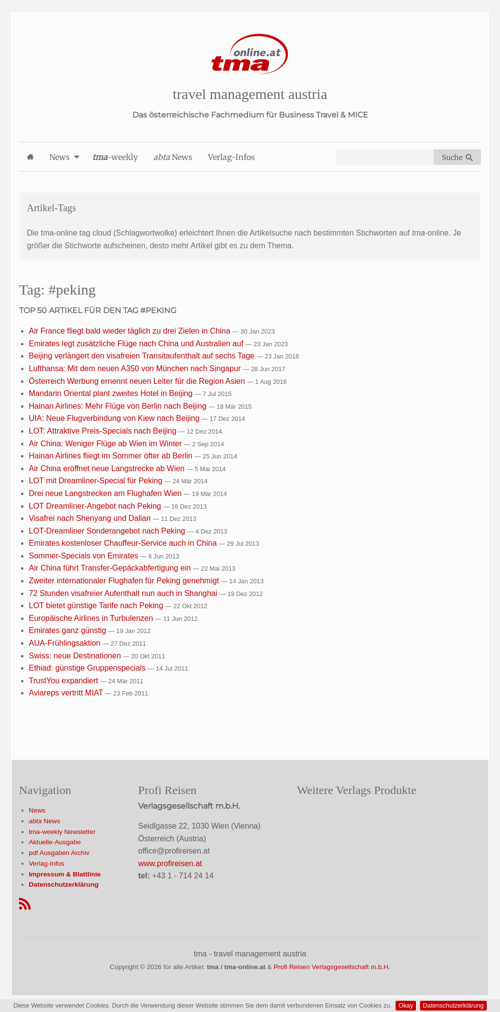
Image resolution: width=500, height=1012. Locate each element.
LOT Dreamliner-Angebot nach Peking (96, 506)
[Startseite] (250, 54)
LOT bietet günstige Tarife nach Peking (97, 605)
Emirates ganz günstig (68, 630)
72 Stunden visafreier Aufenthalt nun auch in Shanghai (124, 593)
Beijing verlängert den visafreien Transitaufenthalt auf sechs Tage (143, 356)
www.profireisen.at (170, 863)
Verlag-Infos (46, 863)
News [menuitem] (59, 157)
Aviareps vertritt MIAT (67, 693)
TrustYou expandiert (64, 680)
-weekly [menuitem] (115, 157)
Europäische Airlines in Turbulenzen (92, 618)
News (37, 810)
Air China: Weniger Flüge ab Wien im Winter (106, 443)
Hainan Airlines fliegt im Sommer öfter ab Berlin (112, 456)
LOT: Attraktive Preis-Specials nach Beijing (104, 431)
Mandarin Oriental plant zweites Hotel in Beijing (112, 393)
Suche (457, 157)
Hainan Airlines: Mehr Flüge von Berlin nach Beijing (118, 406)
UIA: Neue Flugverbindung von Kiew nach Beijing (115, 418)
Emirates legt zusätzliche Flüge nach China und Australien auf (137, 343)
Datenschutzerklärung (453, 1005)
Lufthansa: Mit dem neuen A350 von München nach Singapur (136, 368)
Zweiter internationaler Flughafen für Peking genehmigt (125, 580)
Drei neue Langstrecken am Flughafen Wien (106, 493)
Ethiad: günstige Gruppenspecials (88, 668)
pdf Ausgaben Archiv (59, 852)
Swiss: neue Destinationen (76, 656)
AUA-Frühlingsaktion (66, 643)
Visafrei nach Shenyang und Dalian (91, 518)
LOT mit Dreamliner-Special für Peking (97, 480)
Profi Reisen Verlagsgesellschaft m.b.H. (331, 967)
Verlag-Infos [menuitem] (231, 157)
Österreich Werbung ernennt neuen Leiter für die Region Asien (138, 381)
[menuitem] (30, 157)
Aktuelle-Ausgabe (55, 842)
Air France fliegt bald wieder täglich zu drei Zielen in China (130, 331)
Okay (405, 1005)
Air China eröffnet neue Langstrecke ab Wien (108, 468)
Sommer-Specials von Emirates (85, 556)
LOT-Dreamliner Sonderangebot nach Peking (108, 531)
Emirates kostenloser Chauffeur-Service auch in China (124, 543)
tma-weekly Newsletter (62, 831)
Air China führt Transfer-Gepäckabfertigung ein (111, 568)
